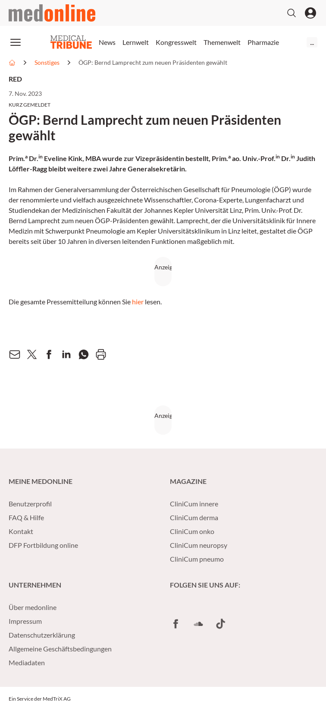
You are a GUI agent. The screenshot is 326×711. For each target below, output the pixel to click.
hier (138, 301)
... (312, 42)
